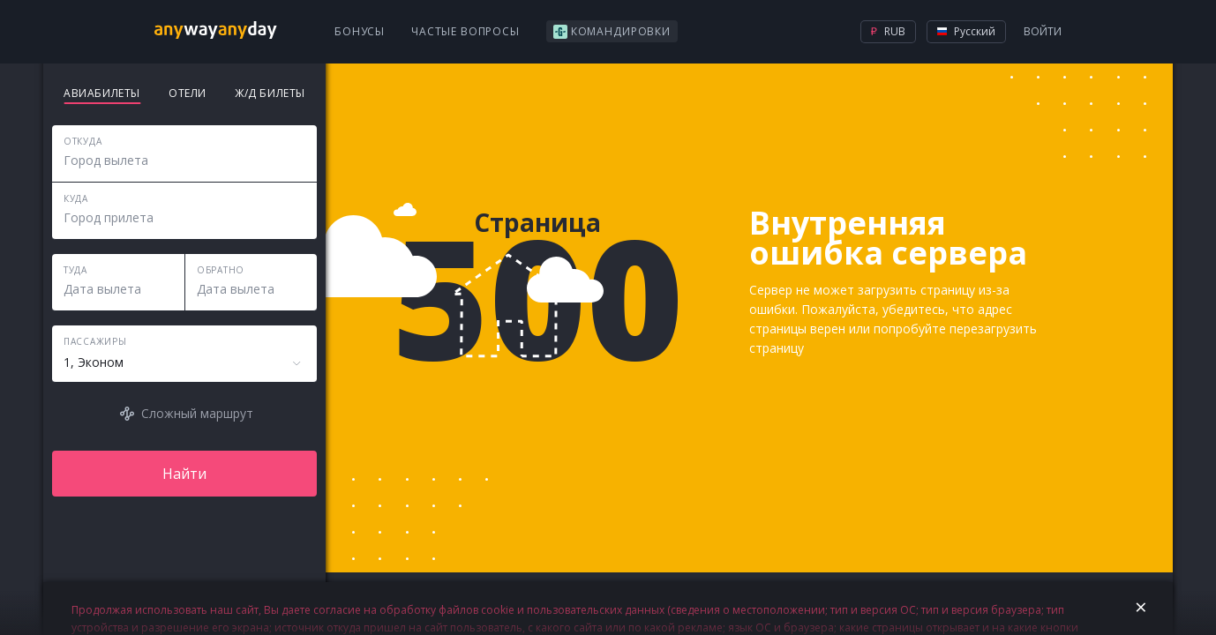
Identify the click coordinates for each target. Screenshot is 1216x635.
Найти (184, 473)
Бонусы (359, 31)
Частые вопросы (465, 31)
